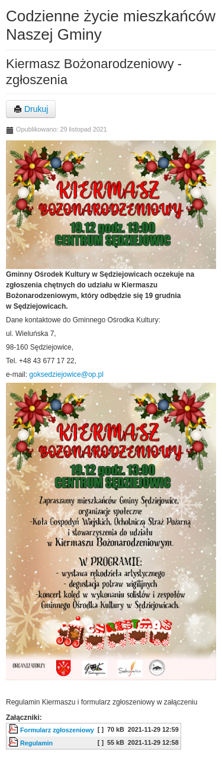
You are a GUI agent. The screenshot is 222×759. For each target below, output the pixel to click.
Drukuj (31, 109)
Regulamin (36, 743)
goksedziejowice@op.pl (66, 374)
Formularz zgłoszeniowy (57, 730)
